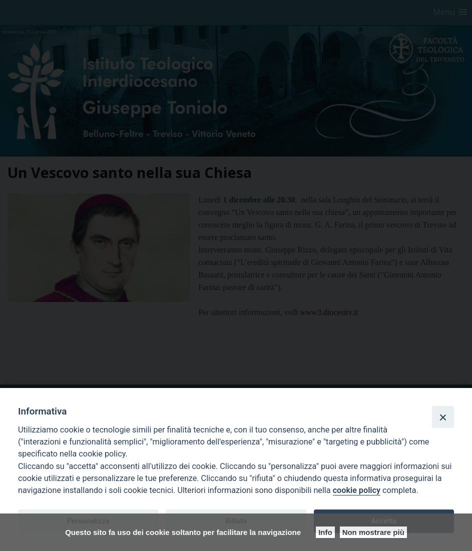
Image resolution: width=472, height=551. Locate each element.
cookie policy (356, 490)
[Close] (443, 417)
